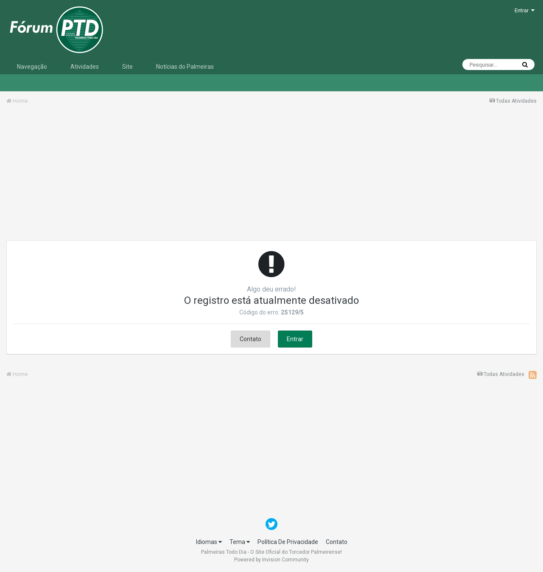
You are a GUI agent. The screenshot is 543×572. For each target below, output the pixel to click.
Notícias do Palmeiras (185, 66)
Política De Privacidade (288, 541)
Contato (250, 339)
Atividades (84, 66)
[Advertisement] (271, 175)
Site (127, 66)
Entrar (525, 10)
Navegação (32, 66)
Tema (240, 541)
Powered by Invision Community (271, 560)
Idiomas (209, 541)
